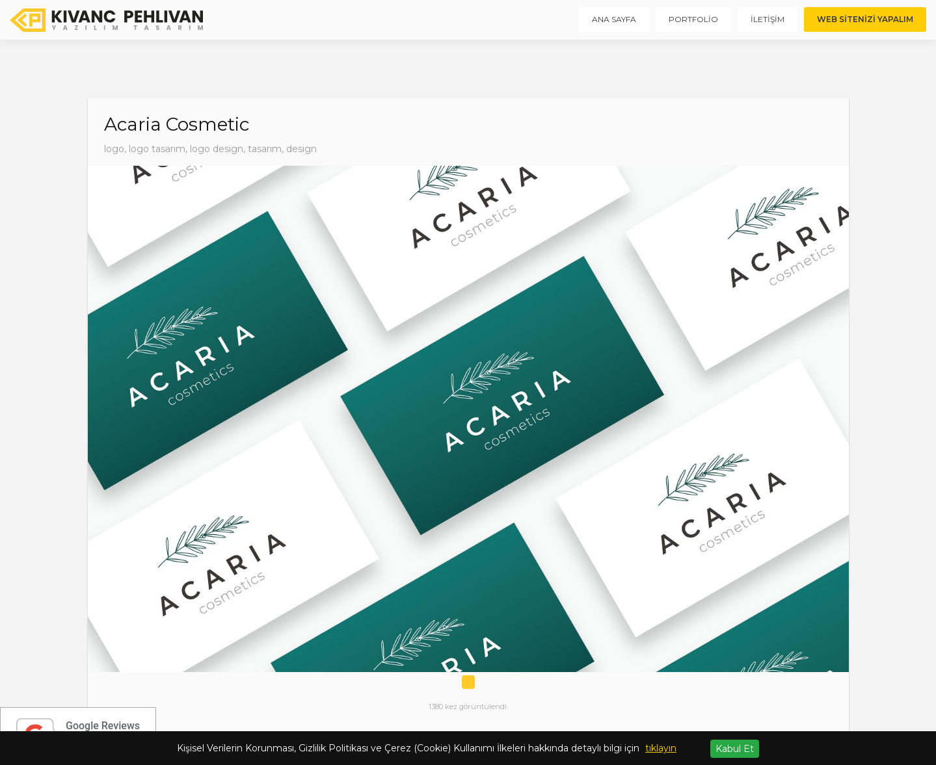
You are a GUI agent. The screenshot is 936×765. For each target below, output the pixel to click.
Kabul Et (734, 749)
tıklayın (660, 748)
